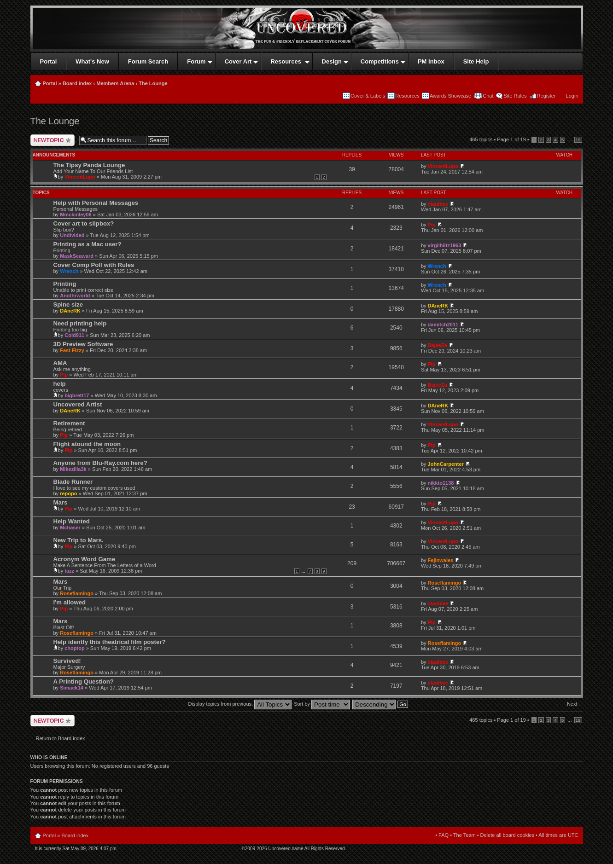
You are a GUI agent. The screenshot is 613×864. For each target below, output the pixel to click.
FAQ (443, 835)
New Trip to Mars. (78, 540)
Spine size (68, 304)
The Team (464, 835)
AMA (60, 363)
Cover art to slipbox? (83, 223)
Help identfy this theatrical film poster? (109, 641)
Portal (50, 83)
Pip (432, 224)
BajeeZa (437, 345)
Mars (60, 502)
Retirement (69, 423)
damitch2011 (443, 324)
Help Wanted (71, 521)
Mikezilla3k (73, 469)
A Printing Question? (83, 681)
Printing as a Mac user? (87, 244)
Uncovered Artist (77, 404)
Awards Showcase (450, 96)
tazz (69, 571)
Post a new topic (52, 140)
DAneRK (70, 310)
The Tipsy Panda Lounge (89, 165)
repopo (68, 493)
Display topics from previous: (240, 704)
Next (572, 704)
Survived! (67, 660)
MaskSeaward (76, 256)
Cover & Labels (367, 96)
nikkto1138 (441, 483)
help (59, 383)
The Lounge (153, 83)
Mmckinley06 (75, 214)
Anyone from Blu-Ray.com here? (100, 462)
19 (578, 139)
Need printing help (80, 323)
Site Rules (514, 96)
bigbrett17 (76, 395)
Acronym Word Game (84, 559)
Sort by (322, 704)
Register (546, 96)
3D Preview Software (83, 344)
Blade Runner (73, 481)
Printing (64, 283)
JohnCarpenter (446, 464)
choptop (74, 648)
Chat (487, 96)
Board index (77, 83)
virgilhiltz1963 (444, 245)
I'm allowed (69, 602)
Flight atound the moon (87, 444)
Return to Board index (60, 738)
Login (572, 96)
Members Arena (115, 83)
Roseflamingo (76, 593)
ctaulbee (438, 204)
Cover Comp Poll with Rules (93, 264)
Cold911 (74, 335)
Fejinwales (441, 560)
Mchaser (70, 527)
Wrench (69, 271)
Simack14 (71, 687)
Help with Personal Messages (96, 202)
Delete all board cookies (507, 835)
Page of (511, 139)
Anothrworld (75, 295)
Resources (407, 96)
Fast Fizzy (72, 350)
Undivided (72, 235)
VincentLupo (79, 177)
